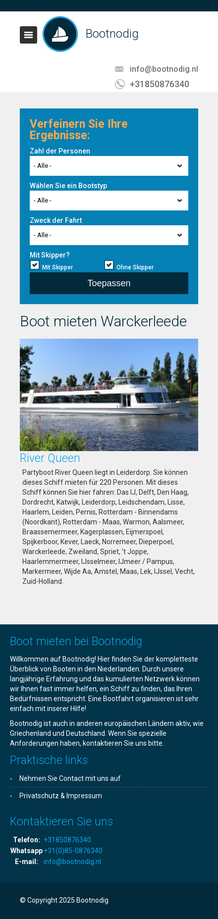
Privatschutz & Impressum (60, 796)
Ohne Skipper (135, 267)
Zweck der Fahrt (56, 220)
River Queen (50, 458)
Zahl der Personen (60, 151)
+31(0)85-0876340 (73, 851)
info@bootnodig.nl (164, 69)
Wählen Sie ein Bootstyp (68, 186)
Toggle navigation (28, 35)
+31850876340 (159, 84)
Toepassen (108, 283)
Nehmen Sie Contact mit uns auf (70, 778)
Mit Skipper (57, 267)
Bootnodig (112, 34)
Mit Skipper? (50, 255)
